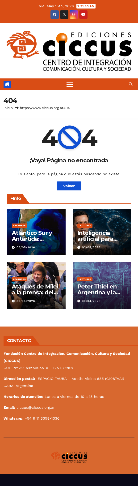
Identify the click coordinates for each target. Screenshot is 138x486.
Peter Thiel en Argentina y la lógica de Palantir (101, 292)
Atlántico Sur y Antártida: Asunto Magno (32, 238)
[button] (131, 84)
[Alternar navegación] (69, 84)
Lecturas (19, 225)
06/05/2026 (26, 247)
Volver (69, 186)
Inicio (8, 108)
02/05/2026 (91, 247)
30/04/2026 (26, 301)
